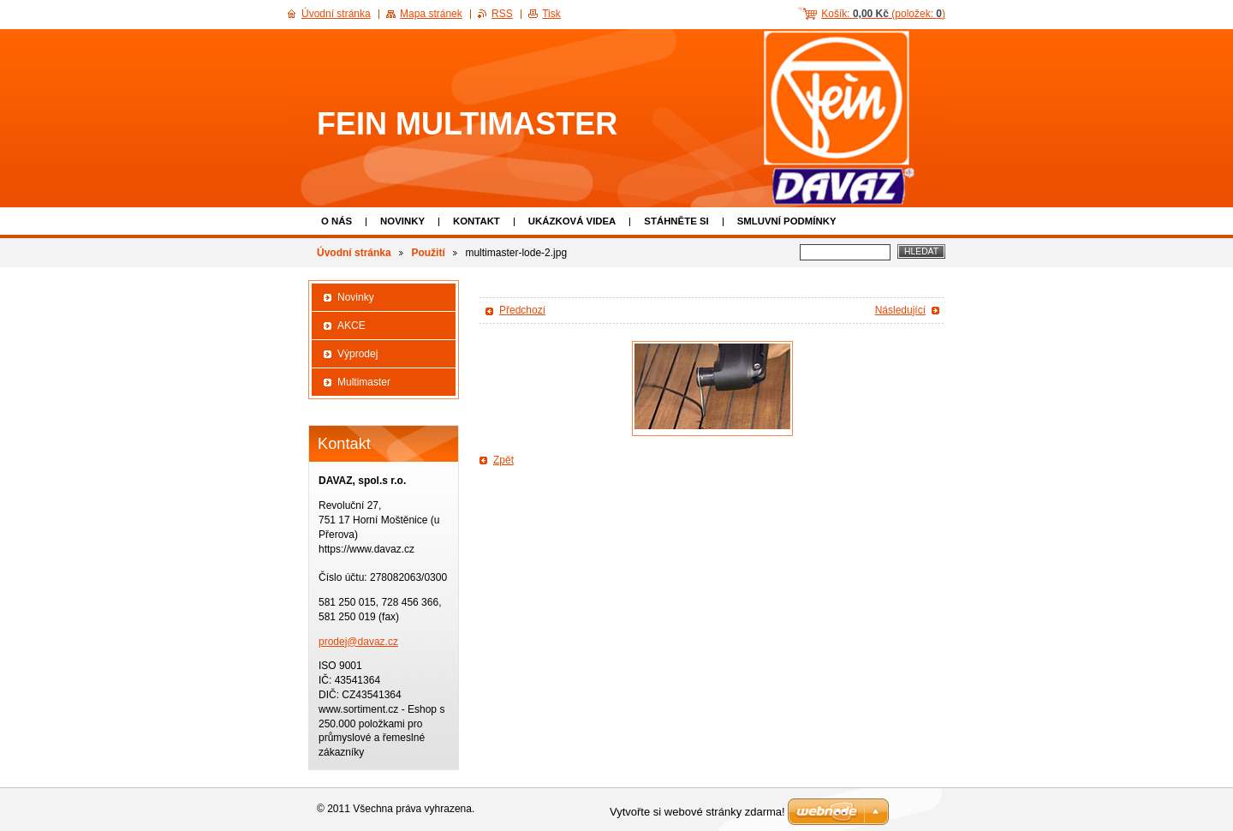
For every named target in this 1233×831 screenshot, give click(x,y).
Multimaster (363, 382)
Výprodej (357, 354)
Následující (900, 310)
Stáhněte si (676, 221)
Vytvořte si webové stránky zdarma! (697, 811)
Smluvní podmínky (787, 221)
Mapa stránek (431, 14)
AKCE (351, 326)
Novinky (402, 221)
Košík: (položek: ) (883, 14)
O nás (336, 221)
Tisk (551, 14)
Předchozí (522, 310)
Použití (427, 253)
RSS (502, 14)
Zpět (503, 460)
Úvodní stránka (354, 253)
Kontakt (476, 221)
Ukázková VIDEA (572, 221)
